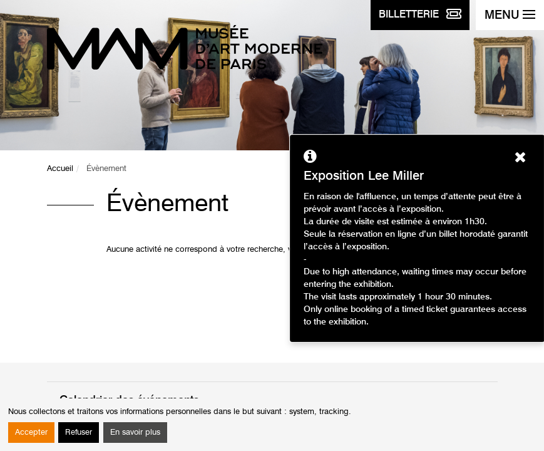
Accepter (31, 432)
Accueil (60, 169)
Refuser (78, 432)
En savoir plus (135, 432)
